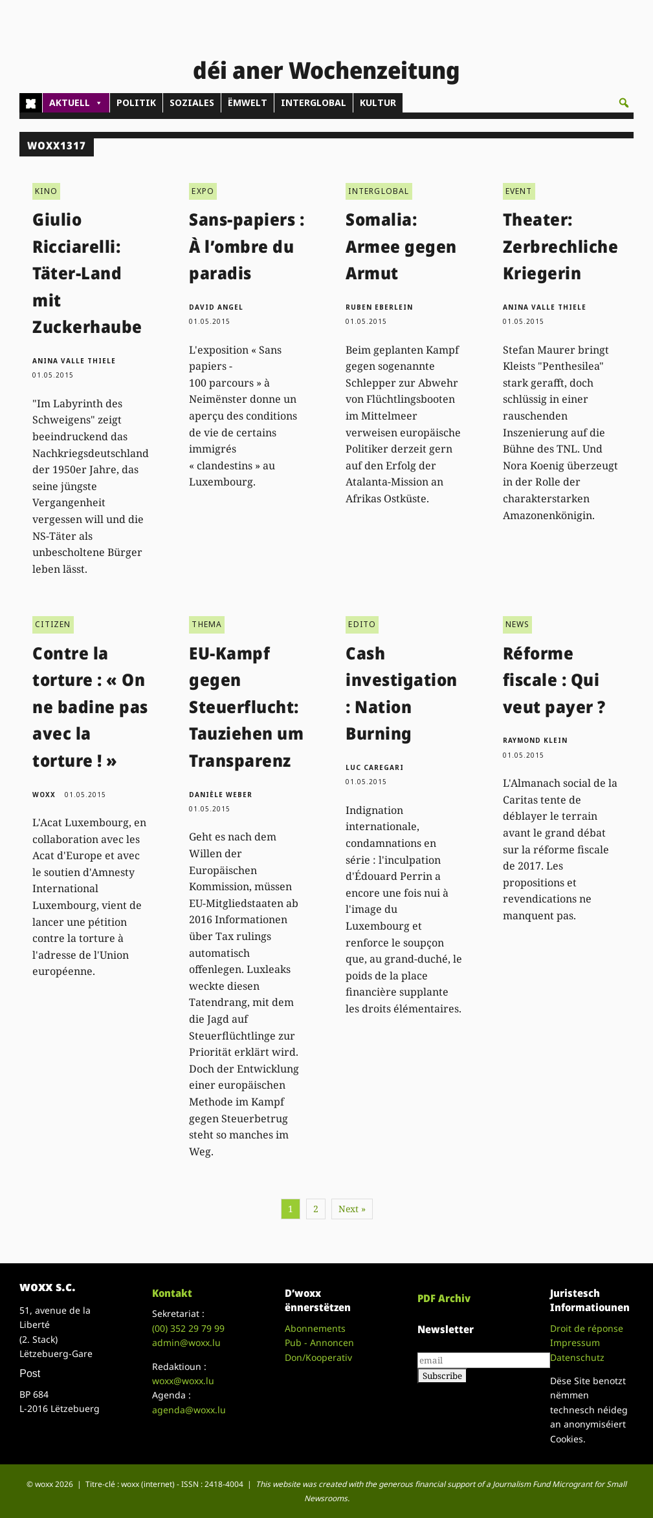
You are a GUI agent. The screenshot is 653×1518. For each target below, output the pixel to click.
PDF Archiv (443, 1292)
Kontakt (172, 1286)
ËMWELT (247, 102)
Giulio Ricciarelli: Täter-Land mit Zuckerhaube (87, 266)
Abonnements (315, 1322)
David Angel (216, 300)
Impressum (575, 1337)
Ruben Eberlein (379, 300)
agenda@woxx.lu (189, 1403)
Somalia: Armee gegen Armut (401, 239)
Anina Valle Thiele (74, 354)
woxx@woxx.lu (183, 1374)
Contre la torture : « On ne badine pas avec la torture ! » (90, 700)
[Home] (30, 102)
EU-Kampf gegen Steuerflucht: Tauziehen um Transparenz (246, 700)
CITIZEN (53, 618)
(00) (188, 1322)
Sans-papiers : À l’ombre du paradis (246, 239)
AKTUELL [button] (76, 102)
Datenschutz (577, 1351)
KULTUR (378, 102)
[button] (624, 102)
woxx (45, 788)
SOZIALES (192, 102)
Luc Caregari (375, 760)
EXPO (203, 184)
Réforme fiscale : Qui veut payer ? (554, 673)
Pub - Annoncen (319, 1337)
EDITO (362, 618)
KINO (46, 184)
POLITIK (136, 102)
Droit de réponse (586, 1322)
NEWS (517, 618)
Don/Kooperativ (318, 1351)
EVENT (519, 184)
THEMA (207, 618)
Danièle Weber (220, 788)
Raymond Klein (535, 734)
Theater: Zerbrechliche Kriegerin (561, 239)
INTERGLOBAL (313, 102)
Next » (352, 1203)
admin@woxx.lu (186, 1337)
